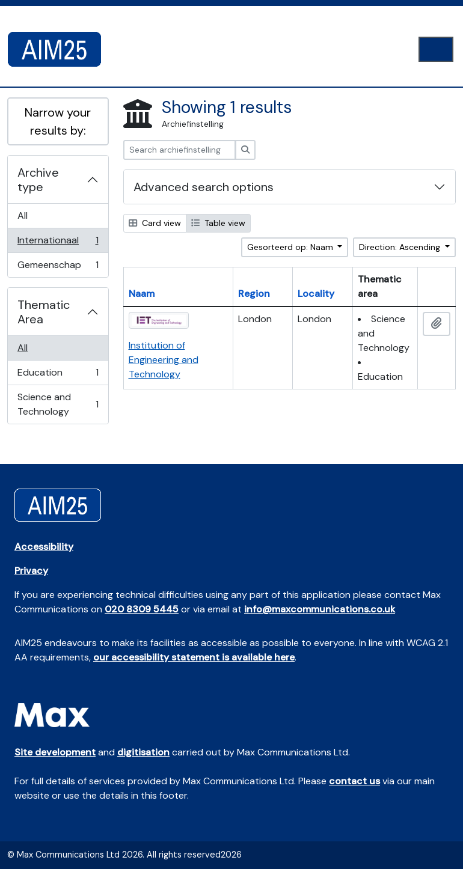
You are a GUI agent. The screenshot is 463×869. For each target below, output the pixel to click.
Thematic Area (43, 312)
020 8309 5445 (142, 609)
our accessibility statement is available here (194, 657)
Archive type (38, 180)
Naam (142, 293)
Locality (316, 293)
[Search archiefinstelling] (179, 150)
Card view (155, 223)
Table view (218, 223)
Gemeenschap (58, 267)
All (22, 215)
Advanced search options (203, 187)
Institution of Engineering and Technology (163, 359)
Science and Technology (58, 404)
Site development (55, 752)
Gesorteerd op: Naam (291, 247)
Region (254, 293)
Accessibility (43, 546)
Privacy (31, 570)
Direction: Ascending (401, 247)
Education (58, 375)
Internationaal (58, 243)
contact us (354, 781)
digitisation (143, 752)
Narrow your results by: (58, 121)
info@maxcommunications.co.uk (319, 609)
